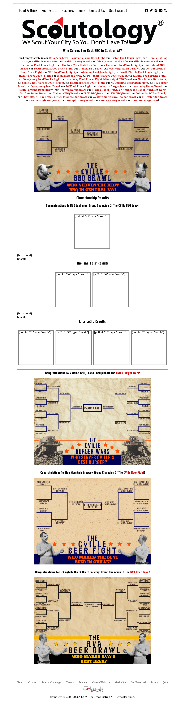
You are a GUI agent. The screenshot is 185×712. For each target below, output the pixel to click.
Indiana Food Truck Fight (35, 75)
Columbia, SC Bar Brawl (150, 93)
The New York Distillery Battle (80, 65)
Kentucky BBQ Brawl (112, 100)
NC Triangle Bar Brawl (72, 96)
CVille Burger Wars (127, 373)
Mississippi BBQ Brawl (117, 79)
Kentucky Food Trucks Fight (84, 79)
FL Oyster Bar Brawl (154, 96)
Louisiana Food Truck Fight (123, 65)
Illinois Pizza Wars (46, 61)
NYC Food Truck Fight (61, 72)
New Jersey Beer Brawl (45, 86)
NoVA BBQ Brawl (94, 93)
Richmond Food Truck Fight (38, 65)
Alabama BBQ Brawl (65, 93)
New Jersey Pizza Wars (152, 79)
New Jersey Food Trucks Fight (42, 79)
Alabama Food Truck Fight (97, 72)
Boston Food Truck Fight (126, 58)
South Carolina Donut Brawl (36, 89)
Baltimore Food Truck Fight (87, 82)
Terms (70, 682)
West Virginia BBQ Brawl (124, 68)
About (20, 682)
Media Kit (120, 682)
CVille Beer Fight (134, 472)
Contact (32, 682)
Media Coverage (51, 682)
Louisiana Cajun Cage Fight (88, 58)
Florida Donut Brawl (104, 89)
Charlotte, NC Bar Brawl (37, 96)
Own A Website (101, 682)
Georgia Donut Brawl (73, 89)
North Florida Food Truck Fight (139, 72)
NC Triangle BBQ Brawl (46, 100)
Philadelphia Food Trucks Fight (107, 75)
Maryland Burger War (144, 100)
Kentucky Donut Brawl (147, 86)
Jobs (165, 682)
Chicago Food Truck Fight (112, 61)
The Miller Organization (94, 696)
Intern (155, 682)
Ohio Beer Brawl (59, 58)
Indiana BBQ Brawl (91, 68)
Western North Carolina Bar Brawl (114, 96)
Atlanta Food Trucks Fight (149, 75)
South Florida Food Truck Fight (53, 68)
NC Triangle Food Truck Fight (129, 82)
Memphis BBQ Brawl (79, 100)
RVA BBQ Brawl (120, 93)
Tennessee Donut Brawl (138, 89)
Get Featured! (138, 682)
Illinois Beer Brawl (146, 61)
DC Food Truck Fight (79, 86)
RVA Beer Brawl (139, 572)
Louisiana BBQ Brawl (77, 61)
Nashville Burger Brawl (113, 86)
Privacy (83, 682)
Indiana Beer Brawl (69, 75)
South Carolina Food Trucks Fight (43, 82)
